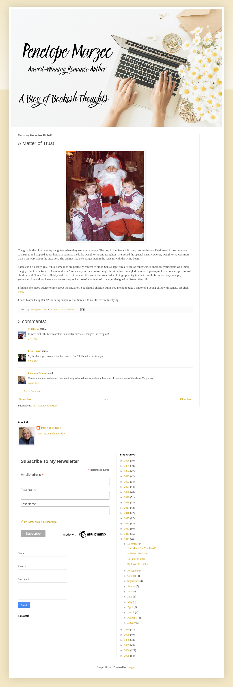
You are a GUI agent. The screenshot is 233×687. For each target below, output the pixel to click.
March (131, 612)
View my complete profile (51, 433)
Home (106, 399)
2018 (127, 502)
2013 (127, 528)
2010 (127, 629)
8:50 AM (33, 361)
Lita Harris (34, 351)
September (133, 581)
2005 (127, 655)
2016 (127, 513)
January (131, 622)
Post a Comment (32, 391)
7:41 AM (33, 338)
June (130, 596)
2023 (127, 476)
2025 (127, 466)
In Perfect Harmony (137, 553)
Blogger (131, 667)
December (133, 543)
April (130, 607)
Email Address (32, 475)
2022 (127, 481)
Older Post (186, 399)
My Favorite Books (137, 564)
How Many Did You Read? (141, 548)
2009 (127, 634)
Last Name (28, 504)
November (133, 570)
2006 (127, 650)
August (131, 586)
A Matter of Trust (136, 558)
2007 (127, 645)
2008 (127, 640)
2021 (127, 486)
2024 (127, 471)
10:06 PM (33, 383)
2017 (127, 507)
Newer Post (25, 399)
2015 (127, 518)
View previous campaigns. (39, 521)
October (132, 575)
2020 (127, 492)
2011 (127, 539)
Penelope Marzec (38, 373)
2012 (127, 534)
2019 (127, 497)
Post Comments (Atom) (45, 405)
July (129, 591)
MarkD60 (33, 328)
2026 (127, 460)
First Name (28, 489)
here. (21, 291)
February (132, 617)
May (130, 602)
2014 (127, 523)
